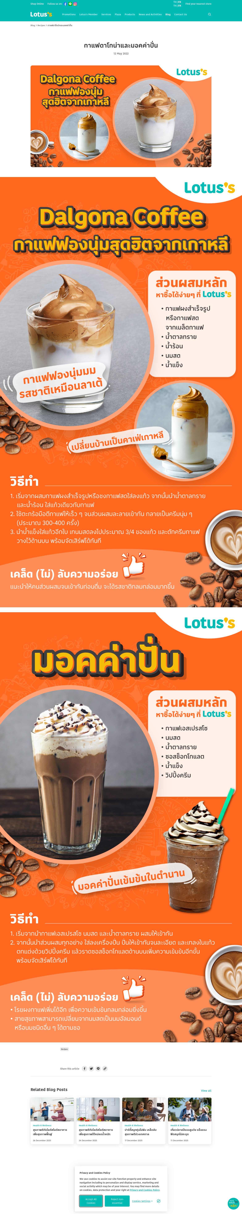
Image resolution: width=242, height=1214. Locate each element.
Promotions (69, 14)
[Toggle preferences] (142, 1201)
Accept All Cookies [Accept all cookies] (91, 1201)
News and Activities (150, 14)
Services (106, 14)
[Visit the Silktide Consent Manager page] (158, 1201)
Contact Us (180, 14)
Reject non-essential (117, 1201)
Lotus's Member (88, 14)
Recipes (41, 25)
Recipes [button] (64, 1049)
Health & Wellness (42, 1125)
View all (206, 1090)
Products (130, 14)
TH (174, 2)
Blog (168, 14)
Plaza (118, 14)
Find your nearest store (198, 4)
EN (179, 2)
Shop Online (37, 4)
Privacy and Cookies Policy (144, 1190)
